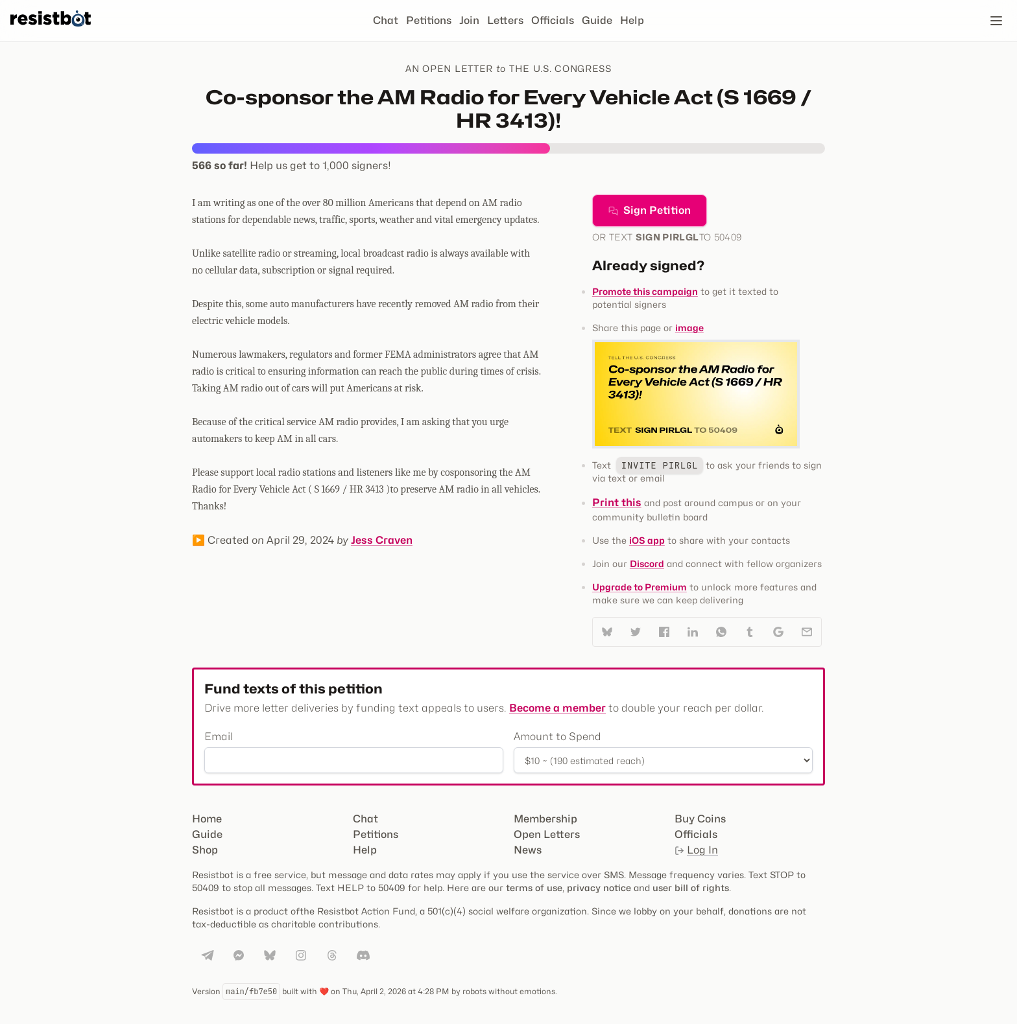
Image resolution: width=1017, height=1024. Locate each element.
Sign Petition (649, 210)
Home (207, 819)
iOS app (647, 540)
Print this (616, 502)
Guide (597, 20)
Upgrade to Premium (639, 586)
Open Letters (547, 834)
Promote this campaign (645, 291)
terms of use (534, 887)
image (689, 327)
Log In (696, 850)
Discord (647, 563)
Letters (505, 20)
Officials (552, 20)
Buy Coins (700, 819)
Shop (205, 850)
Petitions (428, 20)
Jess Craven (382, 540)
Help (632, 20)
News (528, 850)
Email (218, 736)
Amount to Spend (557, 736)
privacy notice (599, 887)
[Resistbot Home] (50, 31)
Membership (545, 819)
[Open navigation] (996, 21)
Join (469, 20)
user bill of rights (690, 887)
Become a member (557, 708)
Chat (385, 20)
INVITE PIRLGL (659, 465)
